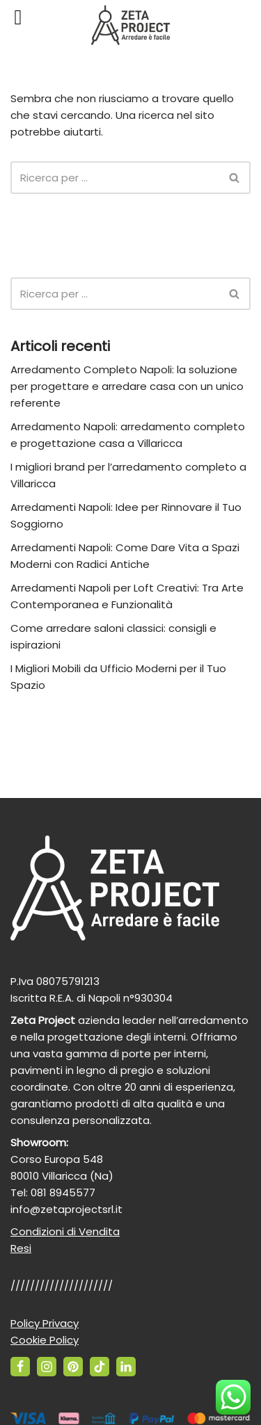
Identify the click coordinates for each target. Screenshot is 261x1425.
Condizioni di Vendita (65, 1231)
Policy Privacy (44, 1323)
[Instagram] (46, 1366)
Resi (20, 1248)
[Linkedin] (126, 1366)
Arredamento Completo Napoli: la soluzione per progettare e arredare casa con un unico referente (127, 386)
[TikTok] (99, 1366)
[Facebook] (20, 1366)
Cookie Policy (44, 1340)
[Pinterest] (73, 1366)
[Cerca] (114, 177)
